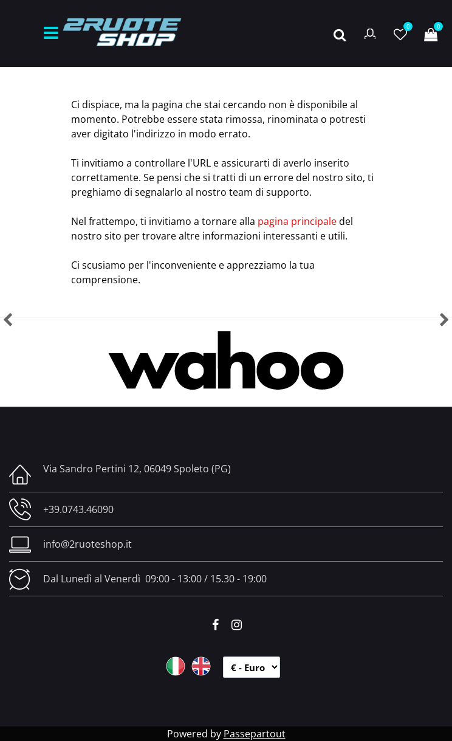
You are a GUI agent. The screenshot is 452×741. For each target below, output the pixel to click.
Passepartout (255, 733)
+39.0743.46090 (78, 509)
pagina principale (297, 221)
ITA (175, 666)
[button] (339, 33)
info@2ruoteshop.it (87, 544)
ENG (201, 666)
